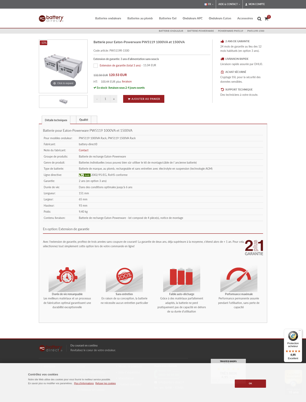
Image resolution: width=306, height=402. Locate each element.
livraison (127, 81)
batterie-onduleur (171, 30)
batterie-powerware (200, 30)
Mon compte (255, 4)
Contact (83, 150)
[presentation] (73, 120)
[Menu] (299, 331)
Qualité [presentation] (83, 119)
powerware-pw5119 (230, 30)
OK (250, 383)
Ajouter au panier (143, 98)
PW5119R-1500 (255, 30)
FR (208, 4)
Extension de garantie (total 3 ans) (120, 65)
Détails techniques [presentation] (56, 120)
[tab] (56, 120)
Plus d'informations (84, 383)
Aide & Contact (229, 4)
